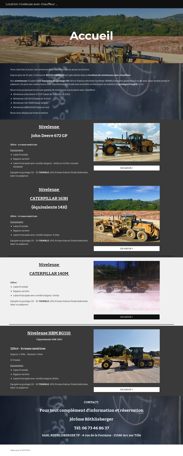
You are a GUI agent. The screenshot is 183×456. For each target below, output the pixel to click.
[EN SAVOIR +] (127, 168)
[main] (91, 36)
